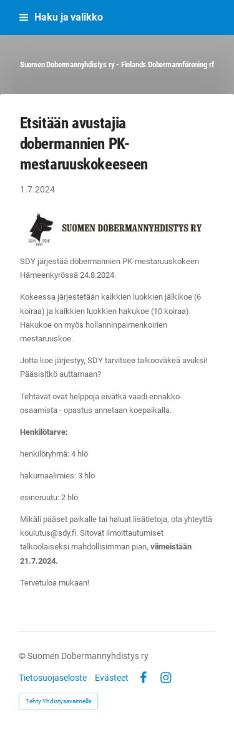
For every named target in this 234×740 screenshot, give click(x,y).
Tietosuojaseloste (53, 677)
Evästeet (112, 677)
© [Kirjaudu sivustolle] (23, 656)
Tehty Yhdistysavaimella (58, 701)
